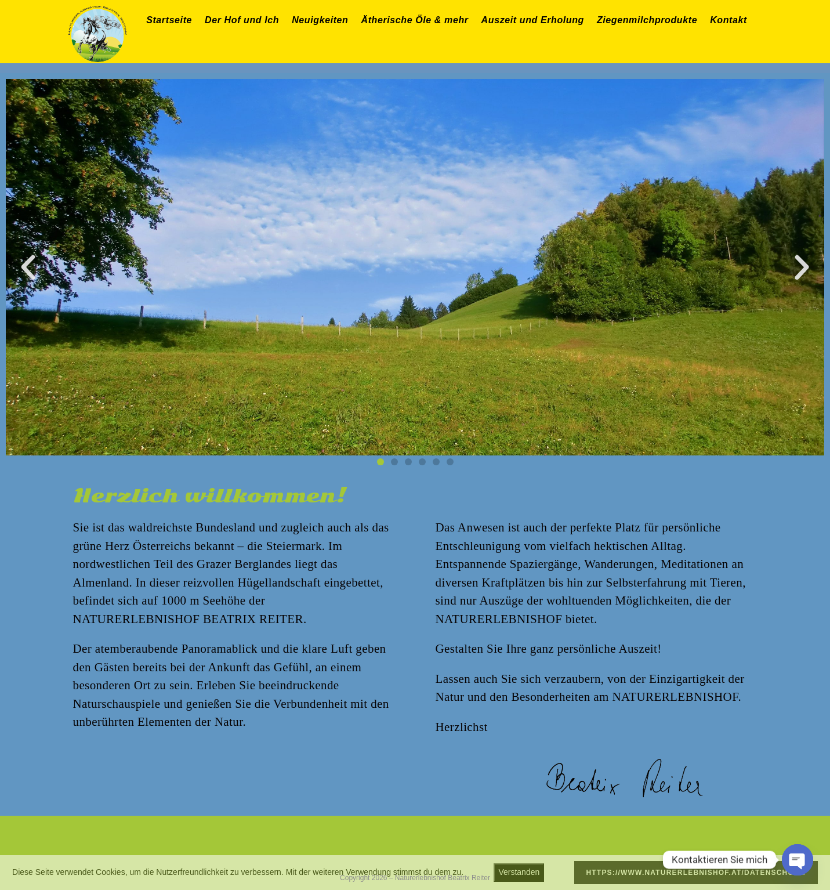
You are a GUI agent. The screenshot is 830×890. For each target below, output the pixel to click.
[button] (28, 267)
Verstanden (518, 872)
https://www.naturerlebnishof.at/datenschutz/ (696, 873)
